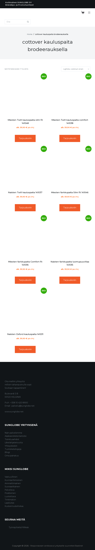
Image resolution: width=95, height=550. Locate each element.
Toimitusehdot (12, 439)
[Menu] (89, 12)
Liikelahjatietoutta (14, 442)
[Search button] (27, 21)
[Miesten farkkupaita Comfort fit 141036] (25, 236)
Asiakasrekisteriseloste (15, 436)
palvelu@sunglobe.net (23, 406)
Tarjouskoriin (25, 138)
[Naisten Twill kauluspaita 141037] (25, 167)
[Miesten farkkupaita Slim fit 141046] (69, 167)
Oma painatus (12, 455)
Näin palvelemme (13, 433)
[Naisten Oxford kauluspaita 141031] (25, 309)
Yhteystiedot (11, 446)
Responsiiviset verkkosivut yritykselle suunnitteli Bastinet (56, 546)
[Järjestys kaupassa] (75, 69)
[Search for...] (15, 21)
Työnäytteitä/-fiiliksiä (19, 527)
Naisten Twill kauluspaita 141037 (25, 192)
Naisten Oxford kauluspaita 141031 (25, 334)
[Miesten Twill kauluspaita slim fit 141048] (25, 95)
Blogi (7, 452)
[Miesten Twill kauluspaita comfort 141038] (69, 95)
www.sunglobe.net (14, 411)
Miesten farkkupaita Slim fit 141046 (69, 192)
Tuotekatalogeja (13, 449)
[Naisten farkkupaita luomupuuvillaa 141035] (69, 236)
